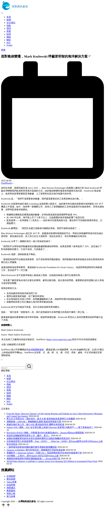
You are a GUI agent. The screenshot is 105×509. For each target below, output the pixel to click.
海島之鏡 (11, 493)
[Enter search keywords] (13, 367)
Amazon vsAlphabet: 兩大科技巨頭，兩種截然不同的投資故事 (36, 450)
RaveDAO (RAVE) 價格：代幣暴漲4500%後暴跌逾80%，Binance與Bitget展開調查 (45, 433)
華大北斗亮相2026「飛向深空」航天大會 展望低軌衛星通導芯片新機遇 (41, 419)
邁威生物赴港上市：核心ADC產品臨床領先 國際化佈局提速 (35, 424)
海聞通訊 (11, 488)
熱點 (9, 384)
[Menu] (2, 12)
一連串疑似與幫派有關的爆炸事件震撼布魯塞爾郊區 (32, 447)
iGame (9, 404)
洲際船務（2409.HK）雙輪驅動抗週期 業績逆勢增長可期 (34, 421)
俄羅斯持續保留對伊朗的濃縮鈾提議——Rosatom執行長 (33, 458)
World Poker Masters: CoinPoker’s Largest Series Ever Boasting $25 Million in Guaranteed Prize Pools (52, 461)
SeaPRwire (6, 183)
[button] (29, 366)
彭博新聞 (11, 476)
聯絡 (9, 396)
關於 (9, 399)
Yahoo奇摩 (12, 482)
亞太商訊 (11, 381)
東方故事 (11, 496)
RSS (8, 401)
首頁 (9, 376)
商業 (3, 50)
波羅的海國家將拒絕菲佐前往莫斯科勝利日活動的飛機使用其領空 (38, 438)
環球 (9, 387)
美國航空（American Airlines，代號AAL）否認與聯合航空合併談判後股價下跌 (44, 453)
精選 (9, 378)
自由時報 (11, 485)
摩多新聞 (11, 479)
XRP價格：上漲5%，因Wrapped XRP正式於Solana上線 (33, 456)
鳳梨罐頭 (11, 490)
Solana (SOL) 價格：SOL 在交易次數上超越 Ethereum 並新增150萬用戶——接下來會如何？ (50, 427)
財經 (9, 393)
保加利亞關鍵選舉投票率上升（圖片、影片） (28, 435)
